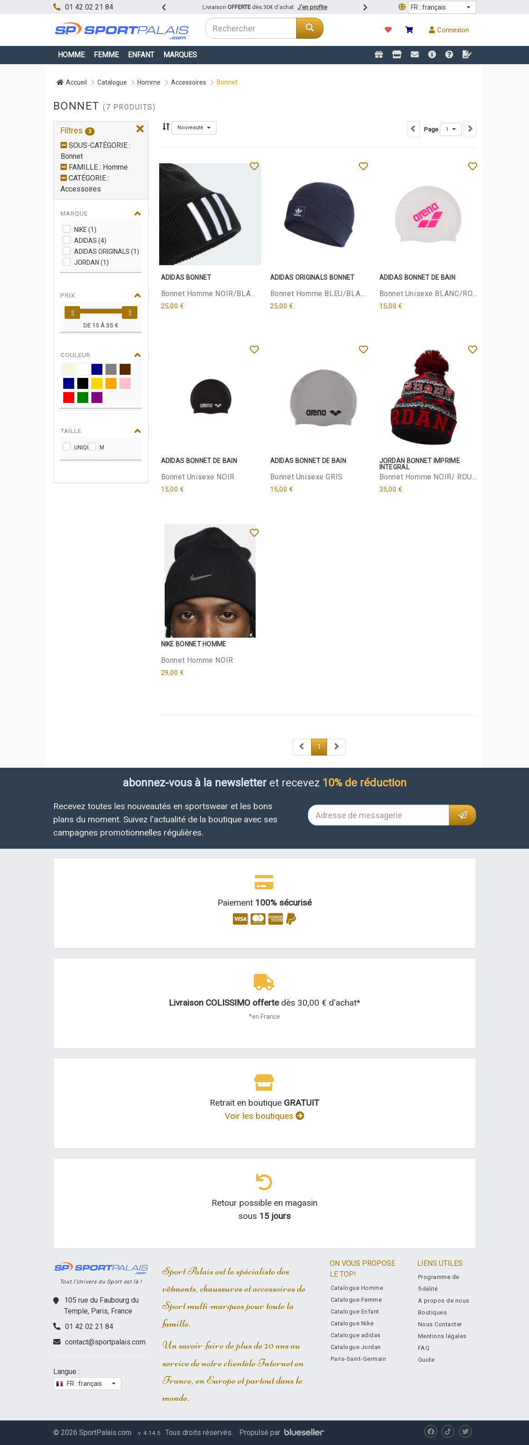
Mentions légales (442, 1336)
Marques (180, 54)
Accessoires (188, 82)
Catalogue (112, 82)
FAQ (424, 1347)
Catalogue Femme (356, 1299)
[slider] (72, 312)
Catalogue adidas (356, 1335)
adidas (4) (90, 240)
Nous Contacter (440, 1324)
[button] (442, 7)
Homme (71, 54)
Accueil (71, 82)
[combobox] (251, 28)
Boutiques (432, 1312)
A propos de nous (443, 1300)
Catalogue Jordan (356, 1347)
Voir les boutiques (264, 1116)
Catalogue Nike (352, 1323)
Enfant (141, 54)
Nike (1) (85, 229)
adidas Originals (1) (106, 251)
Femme (106, 54)
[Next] (302, 747)
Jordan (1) (91, 262)
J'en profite (312, 7)
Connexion (449, 30)
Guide (426, 1359)
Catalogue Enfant (355, 1311)
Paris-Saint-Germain (359, 1358)
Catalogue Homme (357, 1287)
